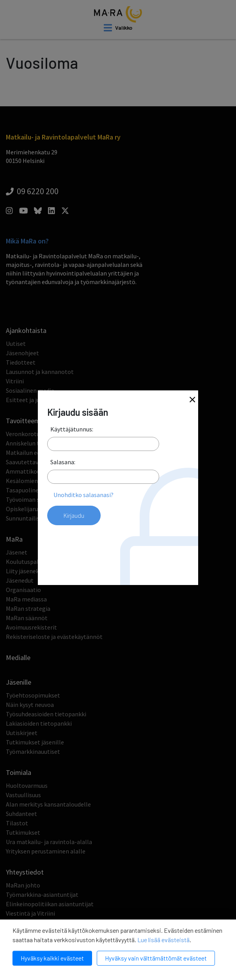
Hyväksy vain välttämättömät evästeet (156, 958)
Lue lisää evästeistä (163, 939)
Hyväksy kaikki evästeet (52, 958)
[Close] (192, 400)
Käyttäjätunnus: (71, 429)
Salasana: (62, 462)
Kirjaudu (74, 515)
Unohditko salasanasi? (83, 495)
